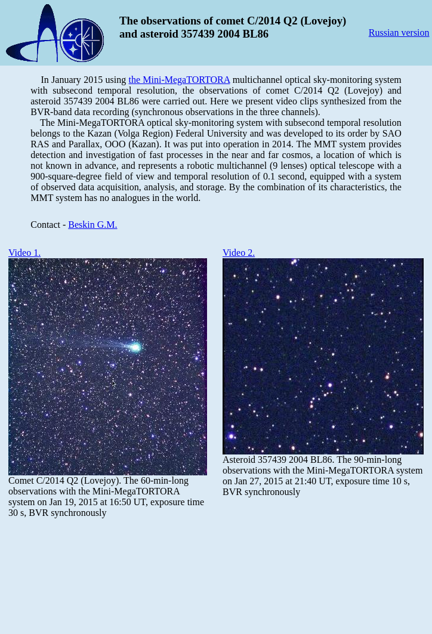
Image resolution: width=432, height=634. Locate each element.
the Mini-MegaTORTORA (179, 80)
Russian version (399, 32)
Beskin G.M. (92, 224)
